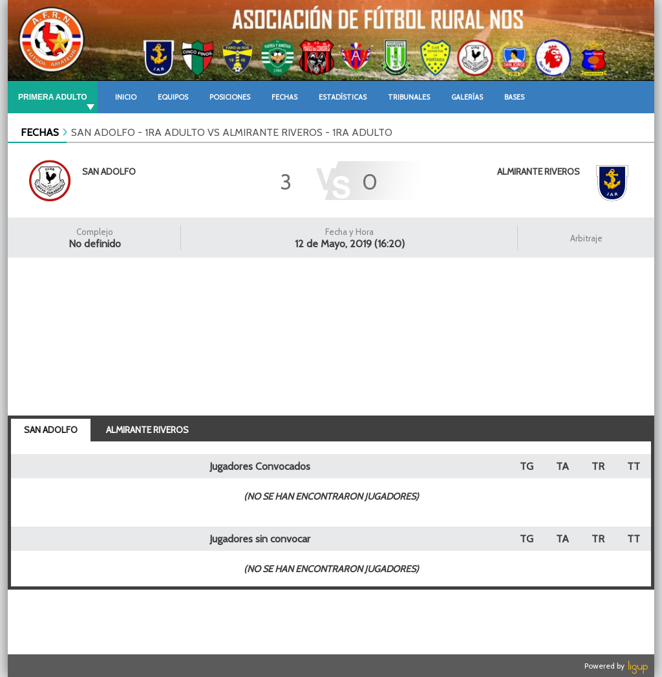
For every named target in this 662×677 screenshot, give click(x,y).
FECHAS (40, 132)
